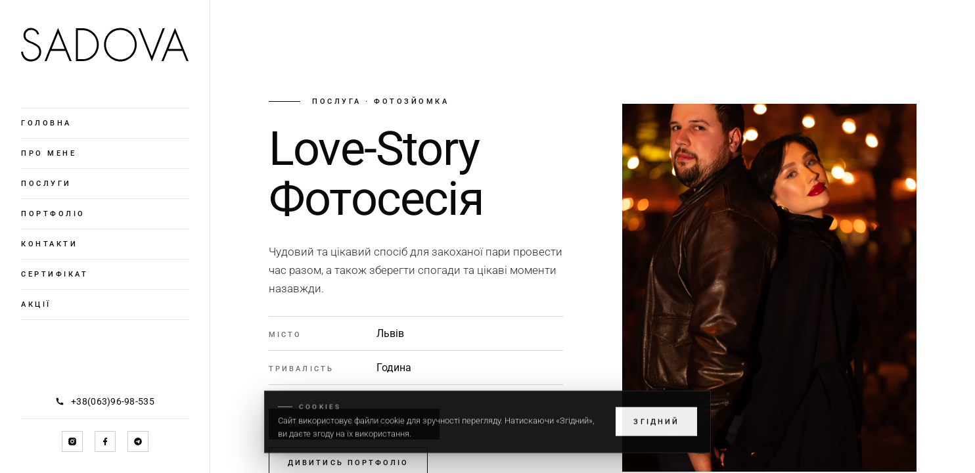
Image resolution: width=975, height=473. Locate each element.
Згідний (656, 430)
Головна (46, 123)
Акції (36, 304)
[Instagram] (72, 441)
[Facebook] (105, 441)
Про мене (48, 153)
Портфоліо (53, 214)
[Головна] (105, 45)
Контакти (49, 244)
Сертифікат (54, 274)
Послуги (46, 183)
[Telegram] (137, 441)
